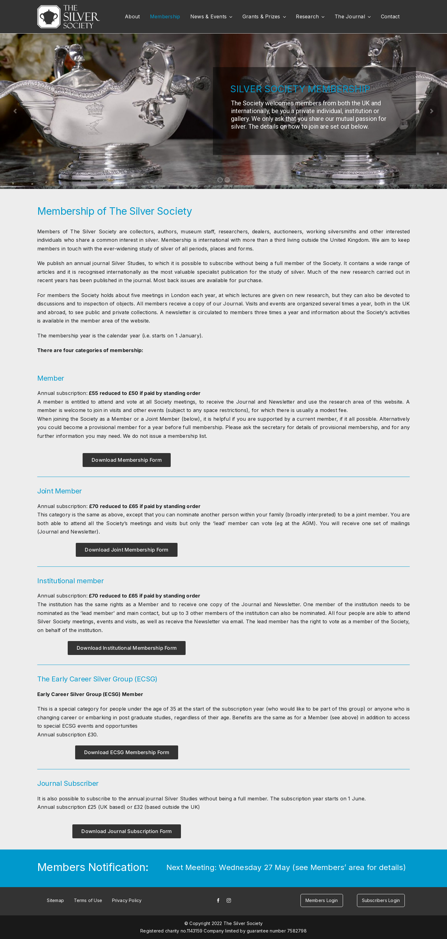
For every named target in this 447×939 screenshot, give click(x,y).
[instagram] (229, 900)
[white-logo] (68, 7)
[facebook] (218, 900)
